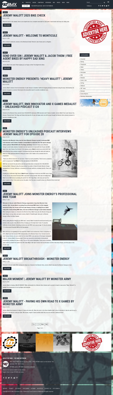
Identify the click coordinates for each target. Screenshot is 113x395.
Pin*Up (82, 83)
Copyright (18, 388)
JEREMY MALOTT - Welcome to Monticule (30, 35)
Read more (7, 25)
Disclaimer (26, 388)
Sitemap (33, 388)
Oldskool (83, 85)
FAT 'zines (83, 88)
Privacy (11, 388)
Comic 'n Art (84, 80)
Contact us (47, 388)
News (63, 2)
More (68, 2)
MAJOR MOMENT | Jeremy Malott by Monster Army (37, 279)
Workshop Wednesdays (86, 96)
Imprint (5, 388)
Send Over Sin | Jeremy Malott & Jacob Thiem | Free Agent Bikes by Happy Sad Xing (37, 57)
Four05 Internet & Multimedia (36, 391)
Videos (58, 2)
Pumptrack (41, 2)
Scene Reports (84, 93)
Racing (34, 2)
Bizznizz (83, 77)
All (23, 2)
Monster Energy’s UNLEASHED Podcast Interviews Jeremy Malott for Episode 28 (37, 133)
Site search (56, 388)
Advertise (40, 388)
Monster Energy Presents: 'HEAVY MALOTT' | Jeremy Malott (37, 80)
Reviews (83, 91)
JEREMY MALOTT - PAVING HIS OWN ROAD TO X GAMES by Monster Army (38, 303)
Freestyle (28, 2)
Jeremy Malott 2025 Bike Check (24, 15)
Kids (54, 2)
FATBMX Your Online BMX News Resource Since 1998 (11, 4)
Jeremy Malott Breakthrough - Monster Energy (36, 259)
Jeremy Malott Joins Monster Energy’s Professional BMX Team (40, 195)
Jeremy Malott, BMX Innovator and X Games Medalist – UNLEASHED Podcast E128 (39, 105)
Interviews (48, 2)
